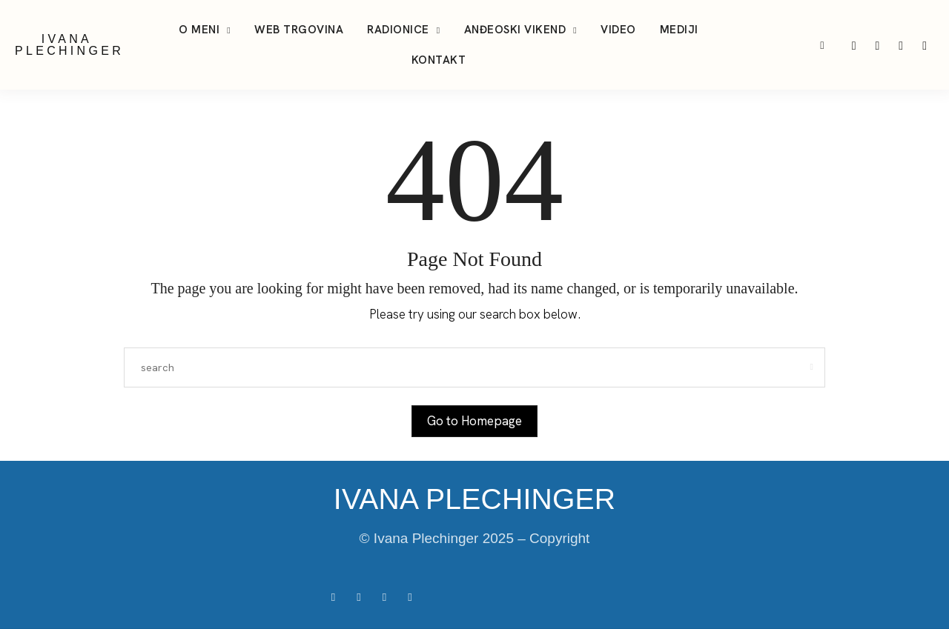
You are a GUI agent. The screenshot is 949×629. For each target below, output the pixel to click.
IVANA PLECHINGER (69, 45)
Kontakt (438, 60)
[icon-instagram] (855, 45)
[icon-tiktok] (878, 45)
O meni (199, 29)
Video (618, 29)
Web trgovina (298, 29)
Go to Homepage (474, 421)
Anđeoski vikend (515, 29)
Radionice (398, 29)
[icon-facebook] (924, 45)
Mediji (679, 29)
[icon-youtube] (902, 45)
